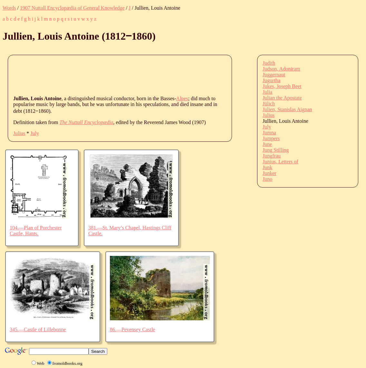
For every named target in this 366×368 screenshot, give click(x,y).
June (267, 144)
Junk (267, 167)
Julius (19, 133)
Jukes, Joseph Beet (282, 86)
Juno (267, 179)
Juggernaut (274, 74)
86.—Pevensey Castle (132, 329)
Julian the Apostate (282, 98)
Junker (269, 173)
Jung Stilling (276, 150)
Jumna (269, 132)
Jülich (269, 103)
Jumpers (271, 138)
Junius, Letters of (280, 161)
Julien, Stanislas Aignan (287, 109)
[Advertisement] (130, 74)
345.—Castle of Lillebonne (38, 329)
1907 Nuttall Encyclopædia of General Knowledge (72, 8)
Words (9, 8)
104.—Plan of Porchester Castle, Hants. (36, 230)
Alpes (182, 98)
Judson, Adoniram (281, 69)
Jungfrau (272, 156)
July (34, 133)
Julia (267, 92)
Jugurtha (271, 80)
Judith (269, 63)
